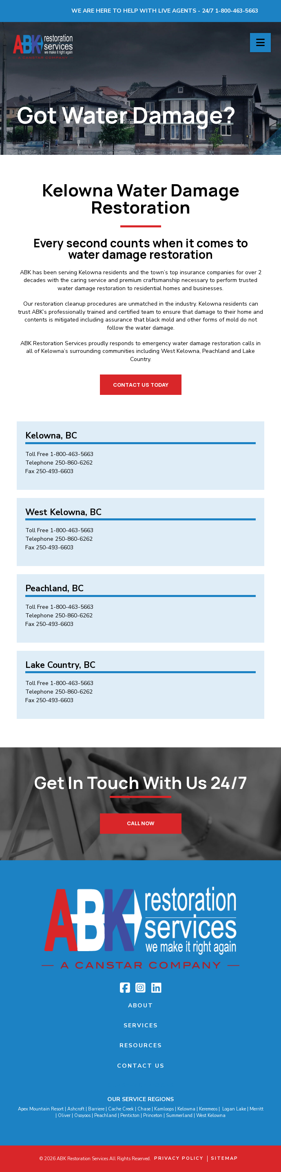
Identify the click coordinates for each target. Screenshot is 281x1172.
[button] (260, 42)
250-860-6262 (74, 463)
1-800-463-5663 (71, 454)
